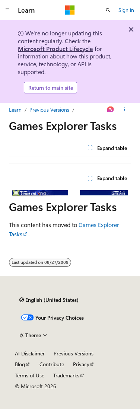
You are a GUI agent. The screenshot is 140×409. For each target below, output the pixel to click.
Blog (20, 364)
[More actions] (124, 110)
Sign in (126, 9)
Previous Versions (49, 109)
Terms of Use (29, 375)
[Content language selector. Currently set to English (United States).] (49, 300)
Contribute (51, 364)
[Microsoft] (70, 10)
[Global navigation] (7, 10)
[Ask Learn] (111, 110)
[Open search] (108, 10)
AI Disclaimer (30, 353)
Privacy (81, 364)
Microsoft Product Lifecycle (55, 48)
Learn (15, 109)
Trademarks (66, 375)
